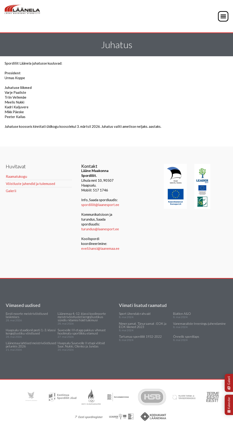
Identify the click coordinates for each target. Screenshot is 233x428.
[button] (223, 16)
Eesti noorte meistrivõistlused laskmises (27, 315)
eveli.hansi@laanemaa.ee (100, 248)
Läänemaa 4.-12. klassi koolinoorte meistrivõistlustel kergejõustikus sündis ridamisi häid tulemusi (82, 317)
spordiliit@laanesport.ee (100, 205)
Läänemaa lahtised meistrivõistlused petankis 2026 (31, 344)
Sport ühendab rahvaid (134, 314)
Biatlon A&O (182, 314)
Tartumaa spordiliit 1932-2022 (140, 336)
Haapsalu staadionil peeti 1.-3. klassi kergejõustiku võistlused (31, 331)
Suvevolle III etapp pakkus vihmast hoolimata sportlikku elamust (82, 331)
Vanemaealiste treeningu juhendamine (199, 323)
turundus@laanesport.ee (100, 229)
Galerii (229, 383)
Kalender (229, 405)
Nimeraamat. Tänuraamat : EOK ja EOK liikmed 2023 (142, 325)
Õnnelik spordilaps (186, 336)
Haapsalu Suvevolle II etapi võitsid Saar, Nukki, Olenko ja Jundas (81, 344)
